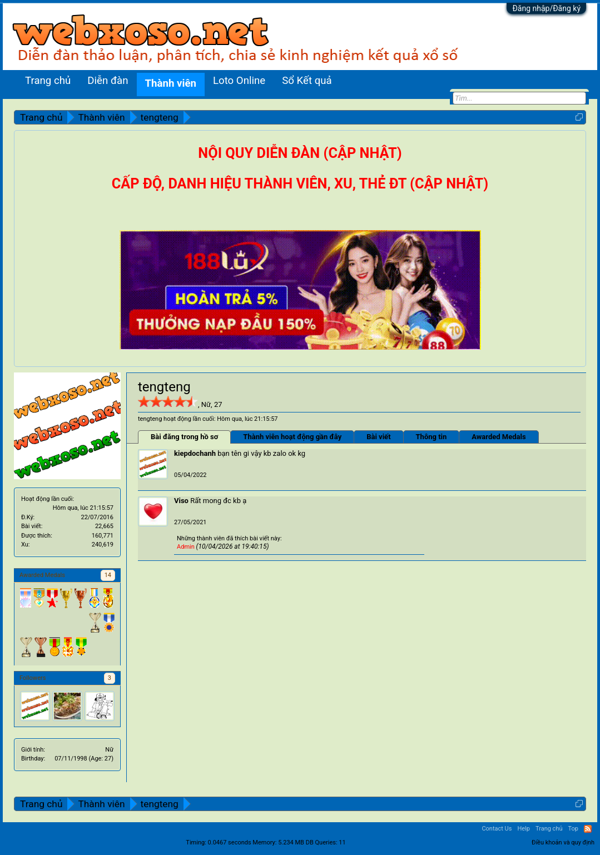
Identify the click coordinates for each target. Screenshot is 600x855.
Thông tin (431, 437)
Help (523, 828)
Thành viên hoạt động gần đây (292, 437)
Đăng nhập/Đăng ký (546, 8)
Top (573, 828)
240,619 (102, 544)
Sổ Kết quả (306, 80)
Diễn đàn (107, 80)
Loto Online (239, 80)
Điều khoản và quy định (563, 842)
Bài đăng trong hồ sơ (184, 437)
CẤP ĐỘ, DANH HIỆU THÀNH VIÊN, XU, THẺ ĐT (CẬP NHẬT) (300, 184)
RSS (588, 829)
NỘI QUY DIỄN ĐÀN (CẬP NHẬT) (299, 153)
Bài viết (378, 437)
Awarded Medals (498, 437)
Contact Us (497, 828)
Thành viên (170, 83)
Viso (181, 500)
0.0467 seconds (229, 842)
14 (108, 575)
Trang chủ (48, 80)
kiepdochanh (195, 453)
